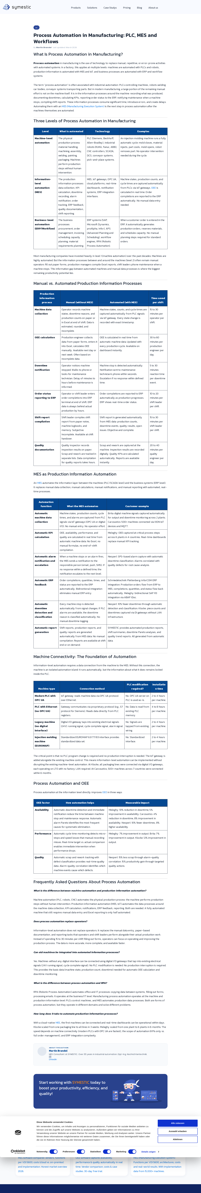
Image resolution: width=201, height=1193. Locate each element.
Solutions (92, 8)
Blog (139, 8)
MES (39, 483)
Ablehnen (177, 967)
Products (76, 8)
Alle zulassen (177, 950)
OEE (153, 188)
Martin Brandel (44, 47)
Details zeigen (148, 1009)
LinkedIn (53, 1059)
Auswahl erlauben (178, 959)
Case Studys (110, 8)
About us (153, 8)
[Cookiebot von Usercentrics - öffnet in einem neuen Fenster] (18, 1009)
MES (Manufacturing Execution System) (83, 106)
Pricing (127, 8)
